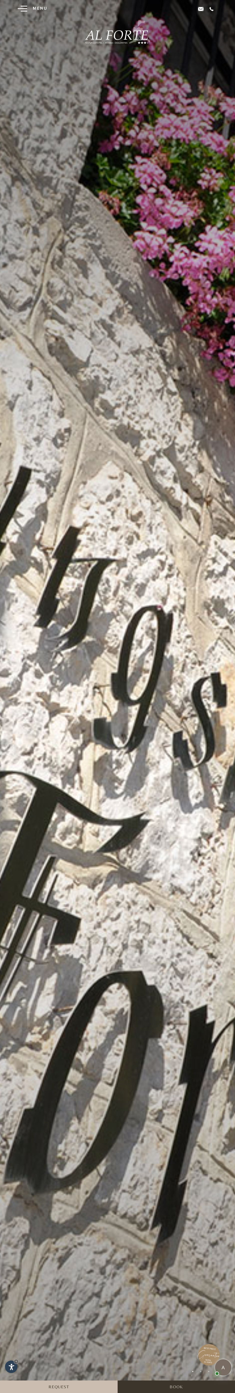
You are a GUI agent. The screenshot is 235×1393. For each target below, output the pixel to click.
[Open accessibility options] (11, 1367)
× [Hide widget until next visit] (16, 1361)
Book (176, 1386)
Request (58, 1386)
